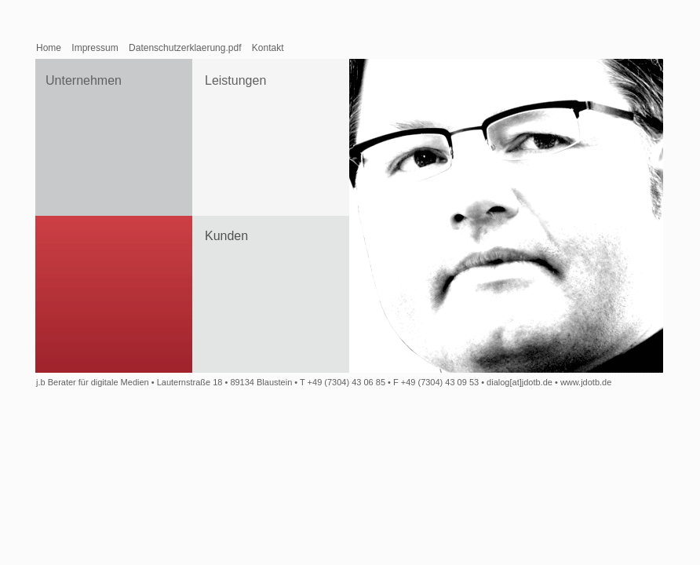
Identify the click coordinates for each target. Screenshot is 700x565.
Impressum (94, 47)
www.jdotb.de (585, 382)
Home (48, 47)
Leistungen (235, 80)
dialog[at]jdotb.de (519, 382)
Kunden (226, 235)
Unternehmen (84, 80)
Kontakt (268, 47)
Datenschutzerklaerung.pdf (185, 47)
